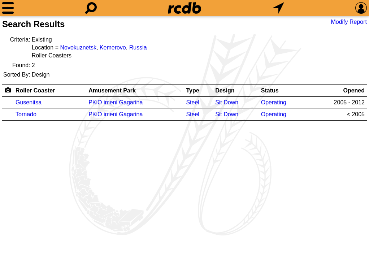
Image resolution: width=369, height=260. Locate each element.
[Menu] (8, 8)
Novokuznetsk (78, 47)
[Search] (91, 8)
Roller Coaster (35, 90)
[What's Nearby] (278, 8)
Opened (354, 90)
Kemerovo (113, 47)
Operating (273, 102)
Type (192, 90)
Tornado (26, 114)
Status (270, 90)
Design (224, 90)
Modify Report (349, 22)
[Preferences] (361, 8)
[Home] (184, 8)
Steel (192, 102)
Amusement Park (112, 90)
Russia (138, 47)
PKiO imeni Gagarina (115, 102)
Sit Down (226, 102)
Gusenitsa (29, 102)
